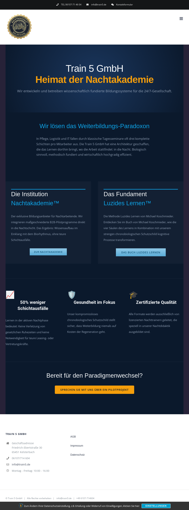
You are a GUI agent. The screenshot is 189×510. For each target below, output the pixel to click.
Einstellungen (155, 506)
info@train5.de (21, 464)
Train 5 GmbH (15, 498)
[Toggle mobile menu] (181, 19)
